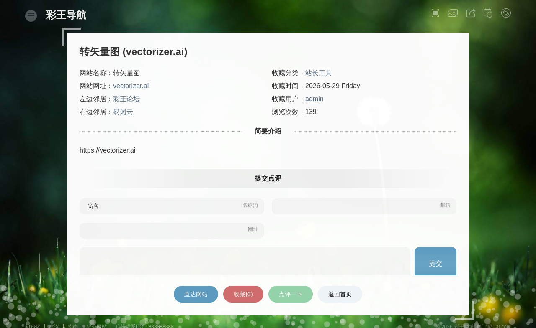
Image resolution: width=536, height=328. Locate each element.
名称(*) (250, 205)
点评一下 (290, 294)
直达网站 (196, 294)
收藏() (243, 294)
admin (314, 98)
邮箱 (445, 205)
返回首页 (340, 294)
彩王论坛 (126, 98)
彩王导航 (66, 14)
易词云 (123, 111)
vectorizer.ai (131, 85)
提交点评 (268, 178)
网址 (253, 229)
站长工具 (318, 72)
